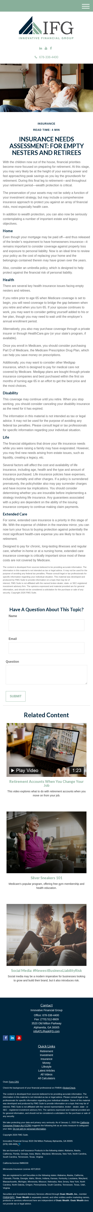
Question (12, 661)
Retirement (46, 1051)
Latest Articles (46, 1070)
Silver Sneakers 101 (46, 878)
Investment (46, 1055)
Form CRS (14, 1082)
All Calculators (46, 1078)
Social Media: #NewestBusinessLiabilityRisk (46, 970)
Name (13, 616)
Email (13, 638)
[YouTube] (46, 48)
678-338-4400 (46, 57)
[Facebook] (51, 48)
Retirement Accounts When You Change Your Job (46, 783)
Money (46, 1062)
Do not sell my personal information (29, 1129)
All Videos (46, 1074)
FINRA (6, 1197)
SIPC (12, 1197)
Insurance (46, 1058)
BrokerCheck (69, 1088)
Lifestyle (46, 1066)
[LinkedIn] (40, 48)
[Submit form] (16, 696)
